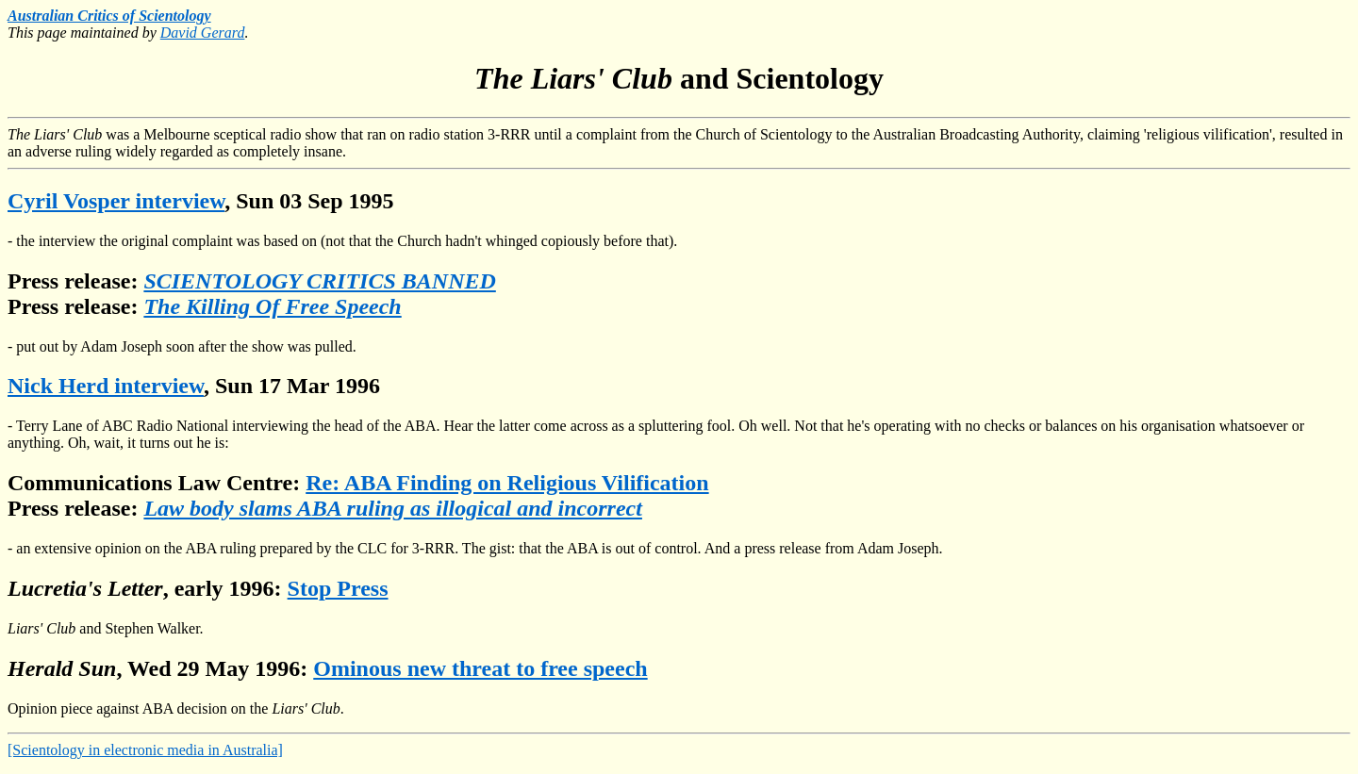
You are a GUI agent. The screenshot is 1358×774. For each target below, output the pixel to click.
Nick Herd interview (106, 385)
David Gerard (202, 33)
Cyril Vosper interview (116, 201)
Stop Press (338, 588)
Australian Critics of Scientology (109, 16)
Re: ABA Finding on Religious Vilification (507, 482)
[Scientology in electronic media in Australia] (145, 750)
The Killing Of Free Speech (272, 306)
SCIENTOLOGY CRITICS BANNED (319, 281)
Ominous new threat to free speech (480, 668)
